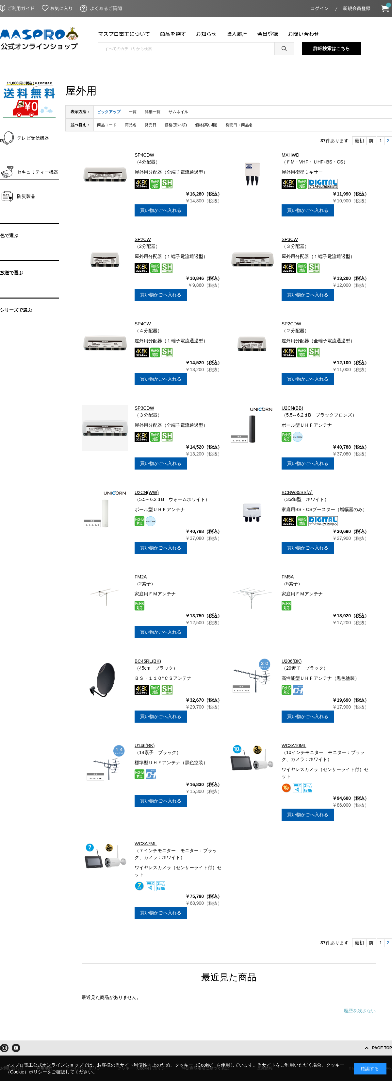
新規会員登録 (356, 8)
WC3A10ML (294, 745)
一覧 (133, 112)
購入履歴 (236, 34)
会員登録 (267, 34)
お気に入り (61, 8)
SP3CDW (144, 408)
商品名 (131, 125)
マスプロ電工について (124, 34)
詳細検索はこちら (331, 48)
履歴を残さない (360, 1010)
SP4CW (143, 323)
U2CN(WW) (147, 492)
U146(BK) (145, 745)
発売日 (150, 125)
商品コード (107, 125)
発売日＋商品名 (239, 125)
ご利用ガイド (21, 8)
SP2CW (143, 239)
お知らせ (206, 34)
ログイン (319, 8)
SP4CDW (144, 155)
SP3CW (290, 239)
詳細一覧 (152, 112)
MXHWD (290, 155)
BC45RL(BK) (148, 661)
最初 (359, 140)
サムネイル (178, 112)
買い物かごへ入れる (160, 210)
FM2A (141, 576)
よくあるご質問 (106, 8)
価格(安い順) (176, 125)
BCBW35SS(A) (297, 492)
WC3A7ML (146, 843)
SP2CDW (291, 323)
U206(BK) (292, 661)
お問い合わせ (303, 34)
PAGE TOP (382, 1048)
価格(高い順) (206, 125)
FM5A (288, 576)
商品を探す (173, 34)
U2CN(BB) (292, 408)
